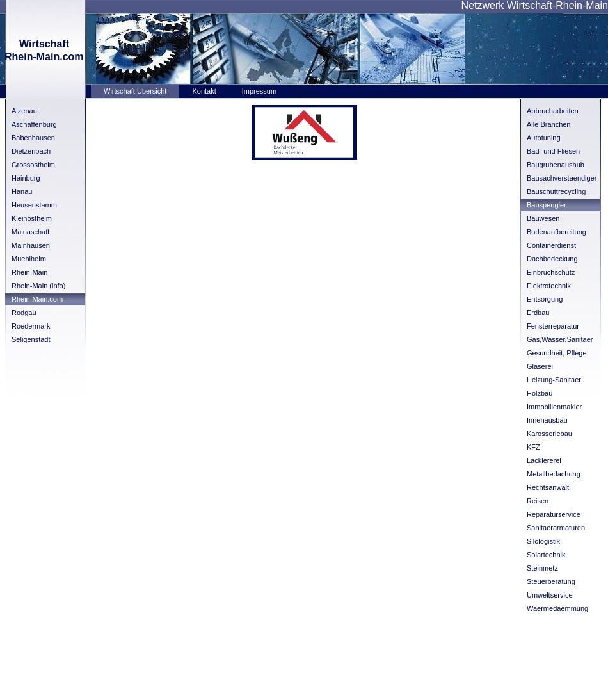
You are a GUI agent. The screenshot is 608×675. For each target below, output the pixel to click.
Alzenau (24, 111)
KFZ (533, 447)
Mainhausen (31, 245)
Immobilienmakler (554, 407)
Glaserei (540, 366)
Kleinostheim (32, 218)
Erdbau (538, 312)
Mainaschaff (30, 232)
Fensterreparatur (553, 326)
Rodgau (24, 312)
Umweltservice (550, 595)
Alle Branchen (549, 124)
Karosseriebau (549, 433)
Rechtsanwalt (548, 487)
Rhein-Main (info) (38, 285)
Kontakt (204, 91)
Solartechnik (546, 554)
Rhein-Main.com (37, 299)
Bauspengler (546, 205)
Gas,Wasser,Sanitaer (560, 339)
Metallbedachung (553, 474)
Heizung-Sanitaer (554, 380)
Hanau (22, 191)
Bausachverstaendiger (561, 178)
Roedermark (31, 326)
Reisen (537, 501)
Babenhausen (33, 138)
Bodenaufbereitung (556, 232)
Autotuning (544, 138)
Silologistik (543, 541)
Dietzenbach (31, 151)
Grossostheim (33, 164)
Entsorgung (545, 299)
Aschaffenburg (34, 124)
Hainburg (26, 178)
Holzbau (539, 393)
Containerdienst (551, 245)
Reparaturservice (553, 514)
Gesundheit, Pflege (557, 353)
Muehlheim (29, 259)
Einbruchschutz (551, 272)
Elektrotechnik (549, 285)
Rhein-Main (29, 272)
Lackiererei (544, 460)
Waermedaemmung (557, 608)
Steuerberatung (551, 581)
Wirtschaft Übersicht (135, 91)
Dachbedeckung (552, 259)
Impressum (259, 91)
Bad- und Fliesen (553, 151)
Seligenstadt (31, 339)
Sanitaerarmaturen (556, 528)
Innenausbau (547, 420)
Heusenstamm (34, 205)
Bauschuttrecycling (556, 191)
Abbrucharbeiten (553, 111)
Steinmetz (542, 568)
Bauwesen (543, 218)
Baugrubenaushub (555, 164)
